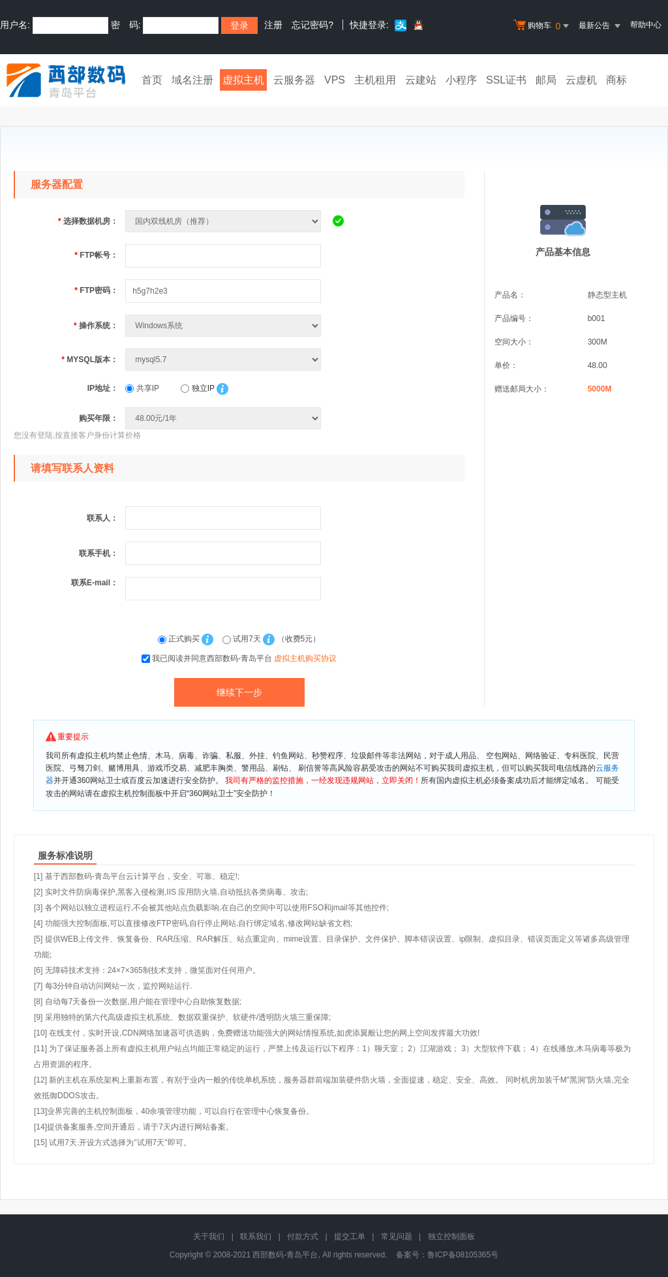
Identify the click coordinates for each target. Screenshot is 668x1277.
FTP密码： (96, 290)
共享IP (142, 388)
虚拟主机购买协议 (305, 658)
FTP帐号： (96, 255)
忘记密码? (312, 25)
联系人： (102, 518)
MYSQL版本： (89, 359)
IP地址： (102, 388)
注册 (273, 25)
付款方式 (302, 1236)
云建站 (420, 79)
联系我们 (255, 1236)
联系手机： (98, 553)
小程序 (461, 79)
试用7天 (242, 638)
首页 (152, 79)
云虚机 (581, 79)
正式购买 (180, 638)
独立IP (197, 388)
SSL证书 (506, 79)
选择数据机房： (88, 221)
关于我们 (208, 1236)
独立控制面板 (451, 1236)
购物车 (542, 26)
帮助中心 (645, 24)
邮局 (546, 79)
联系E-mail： (94, 582)
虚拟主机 (243, 79)
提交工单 (349, 1236)
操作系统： (96, 325)
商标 (616, 79)
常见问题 (396, 1236)
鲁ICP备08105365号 (462, 1254)
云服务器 (294, 79)
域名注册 (192, 79)
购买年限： (98, 418)
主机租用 (375, 79)
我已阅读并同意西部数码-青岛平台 (244, 658)
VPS (334, 79)
